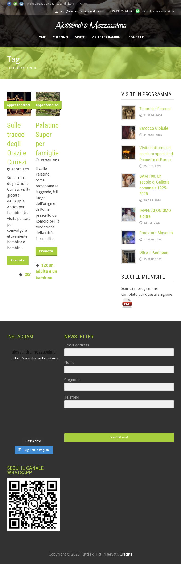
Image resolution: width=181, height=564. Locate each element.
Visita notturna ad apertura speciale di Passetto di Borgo (156, 153)
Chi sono (60, 37)
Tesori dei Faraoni (155, 108)
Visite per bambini (106, 37)
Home (41, 37)
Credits (126, 554)
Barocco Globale (153, 128)
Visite (80, 37)
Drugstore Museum (156, 233)
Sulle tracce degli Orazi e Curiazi (17, 143)
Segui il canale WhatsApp (158, 11)
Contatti (136, 37)
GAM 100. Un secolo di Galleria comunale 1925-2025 (154, 184)
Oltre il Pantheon (153, 252)
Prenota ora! (18, 261)
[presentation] (93, 421)
